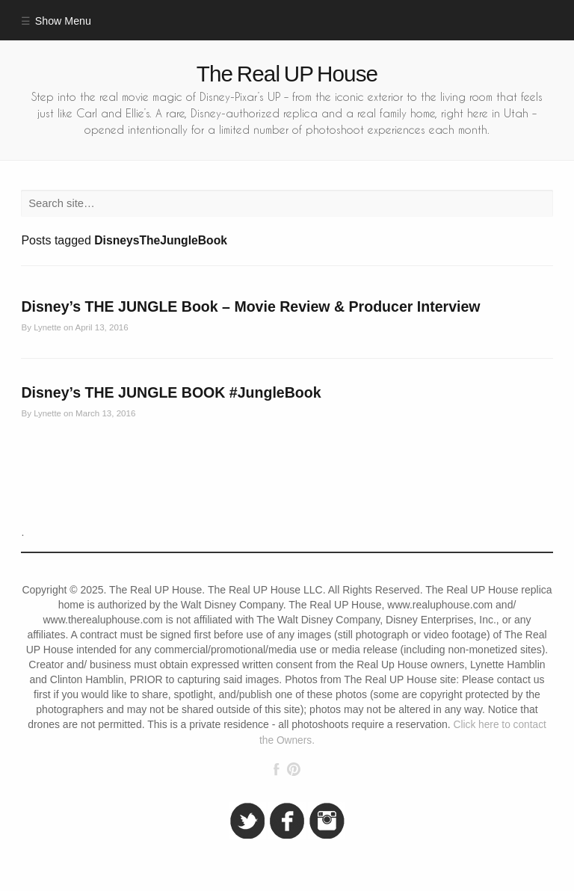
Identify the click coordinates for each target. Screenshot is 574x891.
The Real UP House (287, 73)
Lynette (47, 327)
